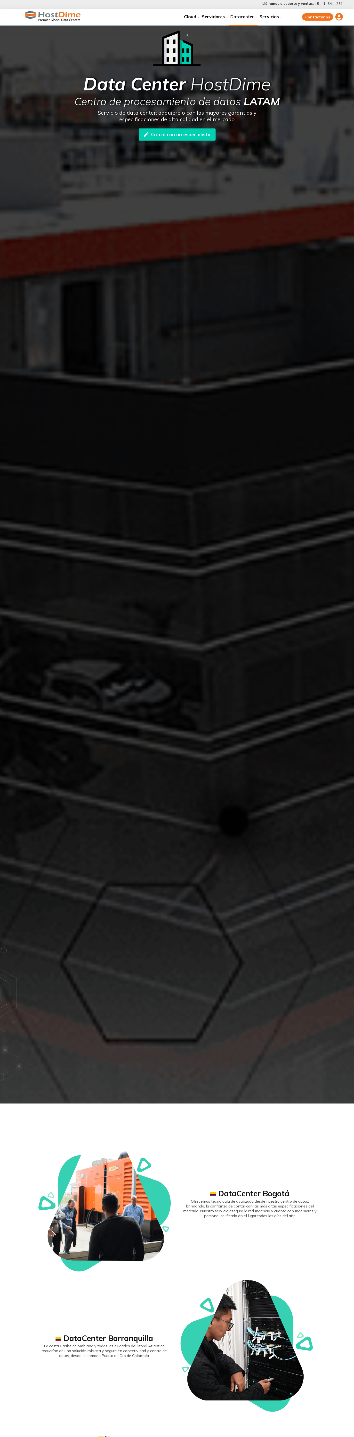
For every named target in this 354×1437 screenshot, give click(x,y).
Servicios (270, 16)
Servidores (215, 16)
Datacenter (243, 16)
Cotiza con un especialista (177, 134)
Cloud (191, 16)
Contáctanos (317, 17)
